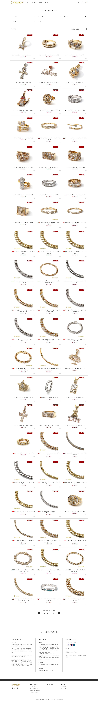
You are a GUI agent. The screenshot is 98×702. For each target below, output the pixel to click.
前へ (39, 613)
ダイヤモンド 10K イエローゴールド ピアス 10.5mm (49, 110)
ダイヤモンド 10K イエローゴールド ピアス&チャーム (23, 55)
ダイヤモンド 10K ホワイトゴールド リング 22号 (75, 110)
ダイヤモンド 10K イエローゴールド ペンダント (23, 82)
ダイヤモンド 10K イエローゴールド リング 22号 (49, 55)
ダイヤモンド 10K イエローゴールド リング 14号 (23, 138)
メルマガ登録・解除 (49, 684)
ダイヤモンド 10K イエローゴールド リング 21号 (49, 167)
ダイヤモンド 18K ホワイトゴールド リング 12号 (49, 194)
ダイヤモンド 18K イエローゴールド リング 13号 (23, 453)
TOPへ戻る (49, 680)
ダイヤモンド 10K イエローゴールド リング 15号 (23, 167)
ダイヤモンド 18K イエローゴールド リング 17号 (74, 194)
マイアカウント (64, 684)
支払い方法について (34, 688)
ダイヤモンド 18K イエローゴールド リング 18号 (23, 222)
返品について (32, 686)
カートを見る (63, 686)
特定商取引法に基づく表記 (35, 690)
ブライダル (40, 2)
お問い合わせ (63, 688)
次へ (59, 613)
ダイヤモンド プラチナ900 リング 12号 (49, 397)
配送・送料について (34, 684)
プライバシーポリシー (34, 692)
